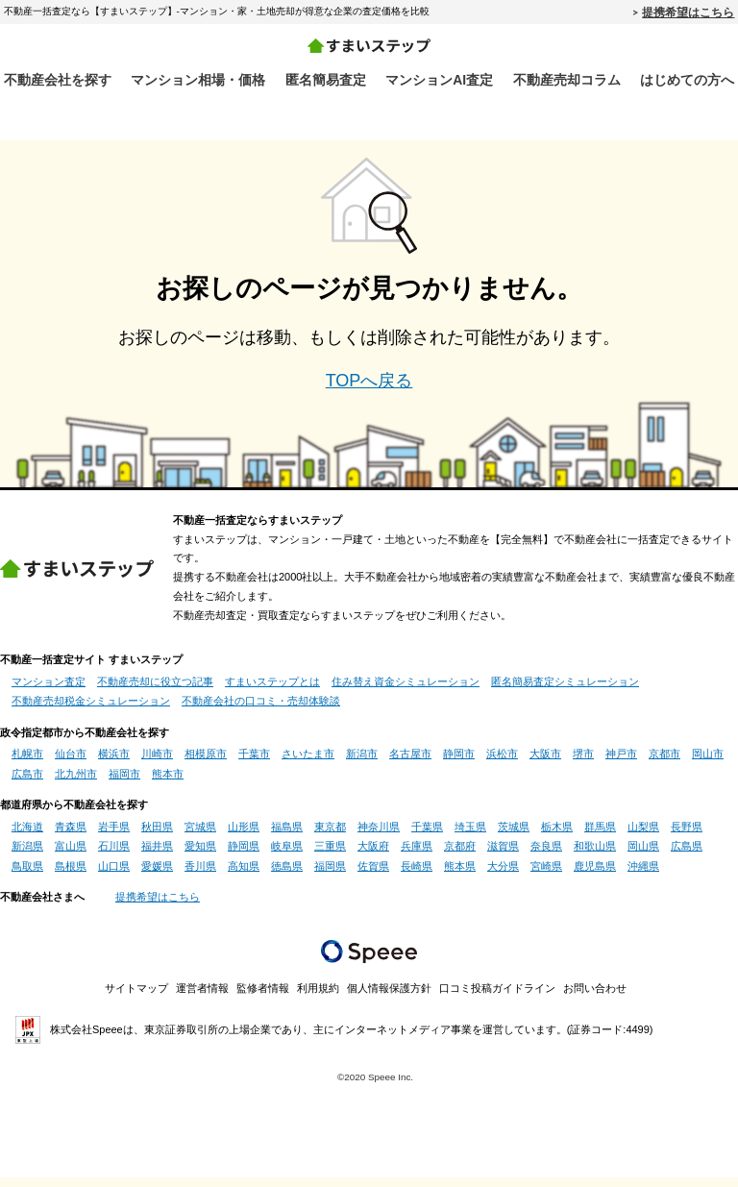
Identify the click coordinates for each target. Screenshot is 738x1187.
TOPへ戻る (369, 390)
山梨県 (643, 837)
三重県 (330, 856)
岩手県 (114, 837)
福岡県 (330, 875)
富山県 (70, 856)
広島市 (27, 784)
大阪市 (545, 764)
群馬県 (600, 837)
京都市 (664, 764)
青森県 (70, 837)
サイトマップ (136, 998)
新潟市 (362, 764)
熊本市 (168, 784)
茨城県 (513, 837)
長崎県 (416, 875)
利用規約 (318, 998)
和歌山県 (595, 856)
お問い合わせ (595, 998)
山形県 (243, 837)
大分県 (503, 875)
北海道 (27, 837)
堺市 (583, 764)
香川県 (200, 875)
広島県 (686, 856)
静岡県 (243, 856)
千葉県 (427, 837)
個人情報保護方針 (389, 998)
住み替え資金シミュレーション (406, 692)
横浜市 (114, 764)
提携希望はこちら (688, 11)
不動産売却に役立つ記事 (155, 692)
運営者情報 (202, 998)
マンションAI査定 (439, 79)
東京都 (330, 837)
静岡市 (459, 764)
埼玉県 (470, 837)
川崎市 (157, 764)
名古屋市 (410, 764)
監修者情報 (262, 998)
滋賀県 (503, 856)
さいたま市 (308, 764)
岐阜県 (287, 856)
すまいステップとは (272, 692)
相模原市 (205, 764)
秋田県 (157, 837)
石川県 (114, 856)
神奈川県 (378, 837)
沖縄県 (643, 875)
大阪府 (373, 856)
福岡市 (124, 784)
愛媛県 (157, 875)
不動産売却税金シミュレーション (91, 711)
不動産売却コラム (567, 79)
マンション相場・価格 (198, 79)
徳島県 (287, 875)
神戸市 (621, 764)
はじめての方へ (687, 79)
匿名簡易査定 (325, 79)
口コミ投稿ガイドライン (497, 998)
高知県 (243, 875)
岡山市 (708, 764)
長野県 (686, 837)
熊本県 (460, 875)
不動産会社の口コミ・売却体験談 (261, 711)
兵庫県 (416, 856)
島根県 (70, 875)
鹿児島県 (595, 875)
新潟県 (27, 856)
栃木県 (557, 837)
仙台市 (70, 764)
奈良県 (546, 856)
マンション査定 (49, 692)
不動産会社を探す (57, 79)
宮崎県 (546, 875)
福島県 (287, 837)
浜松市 (502, 764)
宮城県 (200, 837)
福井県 (157, 856)
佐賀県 (373, 875)
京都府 (460, 856)
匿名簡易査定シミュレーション (565, 692)
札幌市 (27, 764)
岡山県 (643, 856)
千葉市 (254, 764)
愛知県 (200, 856)
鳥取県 (27, 875)
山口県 (114, 875)
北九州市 (76, 784)
